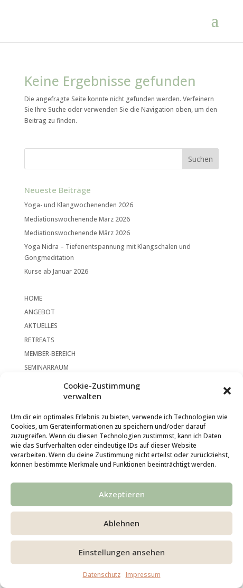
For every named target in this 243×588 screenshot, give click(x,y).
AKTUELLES (41, 325)
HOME (33, 298)
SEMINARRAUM (46, 367)
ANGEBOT (39, 311)
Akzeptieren (122, 494)
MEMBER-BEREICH (50, 353)
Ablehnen (121, 523)
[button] (227, 390)
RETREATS (39, 339)
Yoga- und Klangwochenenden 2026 (78, 204)
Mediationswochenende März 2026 (77, 219)
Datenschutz (101, 574)
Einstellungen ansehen (122, 552)
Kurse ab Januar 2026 (56, 271)
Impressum (143, 574)
